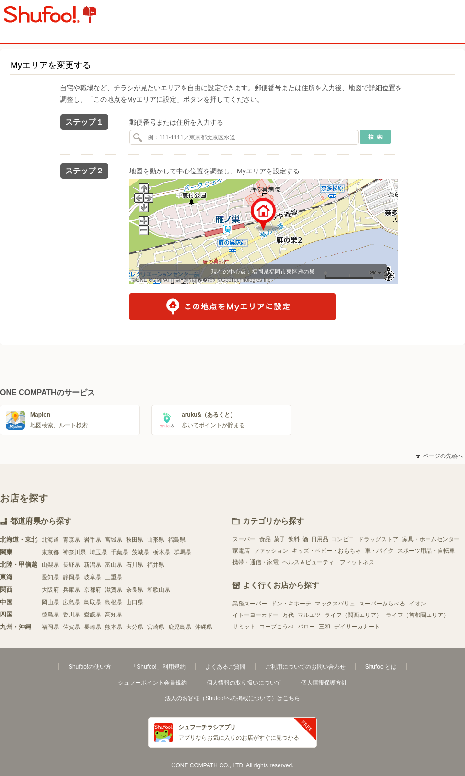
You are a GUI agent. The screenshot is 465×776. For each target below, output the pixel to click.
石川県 (134, 564)
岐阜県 (92, 577)
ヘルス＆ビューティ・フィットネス (328, 562)
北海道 (50, 539)
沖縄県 (203, 627)
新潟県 (92, 564)
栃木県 (161, 552)
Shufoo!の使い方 (90, 666)
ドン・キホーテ (291, 603)
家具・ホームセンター (431, 539)
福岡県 (50, 627)
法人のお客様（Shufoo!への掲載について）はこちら (232, 698)
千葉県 (119, 552)
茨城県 (140, 552)
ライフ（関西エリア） (353, 615)
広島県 (71, 602)
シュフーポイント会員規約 (152, 682)
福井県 (155, 564)
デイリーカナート (357, 626)
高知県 (113, 614)
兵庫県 (71, 589)
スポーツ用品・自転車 (426, 551)
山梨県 (50, 564)
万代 (288, 615)
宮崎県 (155, 627)
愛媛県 (92, 614)
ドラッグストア (378, 539)
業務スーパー (249, 603)
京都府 (92, 589)
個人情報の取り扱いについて (244, 682)
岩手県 (92, 539)
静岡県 (71, 577)
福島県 (177, 539)
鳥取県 (92, 602)
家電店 (241, 551)
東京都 (50, 552)
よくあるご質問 (225, 666)
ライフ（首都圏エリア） (417, 615)
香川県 (71, 614)
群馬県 (182, 552)
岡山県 (50, 602)
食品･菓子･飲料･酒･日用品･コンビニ (306, 539)
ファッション (271, 551)
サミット (244, 626)
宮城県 (113, 539)
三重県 (113, 577)
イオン (417, 603)
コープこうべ (276, 626)
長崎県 (92, 627)
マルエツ (309, 615)
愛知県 (50, 577)
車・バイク (379, 551)
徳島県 (50, 614)
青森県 (71, 539)
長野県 (71, 564)
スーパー (244, 539)
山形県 (155, 539)
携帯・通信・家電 (255, 562)
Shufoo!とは (380, 666)
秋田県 (134, 539)
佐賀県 (71, 627)
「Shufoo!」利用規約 (158, 666)
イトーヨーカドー (255, 615)
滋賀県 (113, 589)
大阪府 (50, 589)
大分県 (134, 627)
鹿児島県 (179, 627)
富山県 (113, 564)
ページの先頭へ (439, 456)
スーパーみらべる (382, 603)
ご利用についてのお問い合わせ (305, 666)
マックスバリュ (335, 603)
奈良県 (134, 589)
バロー (306, 626)
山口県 (134, 602)
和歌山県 (158, 589)
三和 (324, 626)
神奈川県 (74, 552)
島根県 (113, 602)
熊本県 (113, 627)
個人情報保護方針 (324, 682)
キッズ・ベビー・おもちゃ (326, 551)
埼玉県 (98, 552)
